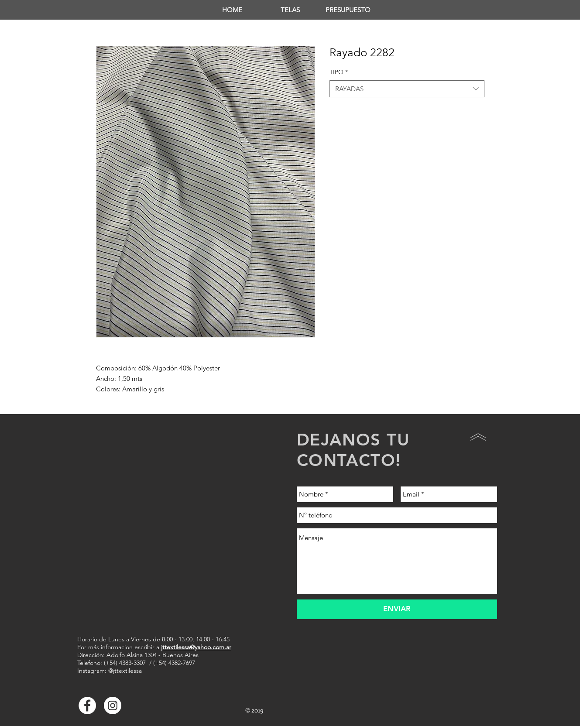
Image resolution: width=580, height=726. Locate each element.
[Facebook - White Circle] (87, 705)
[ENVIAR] (397, 609)
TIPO (338, 72)
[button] (290, 10)
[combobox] (406, 88)
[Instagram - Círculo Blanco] (112, 705)
